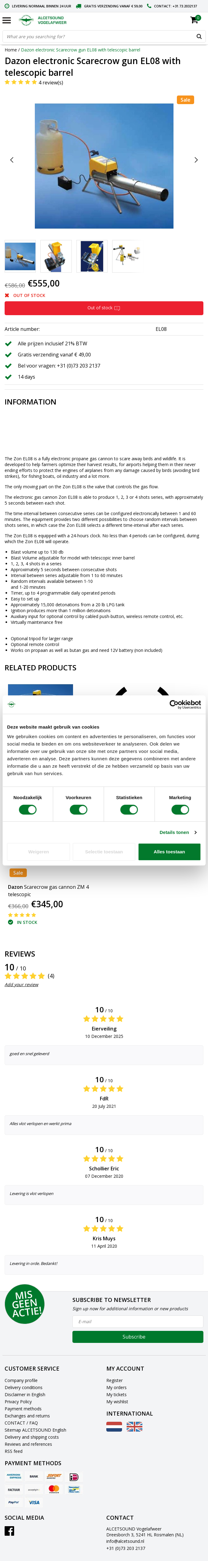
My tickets (116, 1394)
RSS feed (13, 1451)
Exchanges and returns (27, 1416)
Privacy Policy (18, 1401)
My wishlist (117, 1401)
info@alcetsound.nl (125, 1541)
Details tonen (174, 832)
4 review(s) (51, 82)
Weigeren (38, 851)
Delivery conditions (24, 1387)
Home (11, 50)
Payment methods (23, 1409)
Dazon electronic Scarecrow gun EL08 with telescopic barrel (80, 50)
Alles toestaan (169, 851)
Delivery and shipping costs (32, 1437)
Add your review (21, 984)
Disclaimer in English (25, 1394)
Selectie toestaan (104, 851)
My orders (116, 1387)
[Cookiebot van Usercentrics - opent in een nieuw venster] (174, 704)
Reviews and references (28, 1444)
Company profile (21, 1380)
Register (114, 1380)
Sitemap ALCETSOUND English (35, 1430)
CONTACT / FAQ (21, 1423)
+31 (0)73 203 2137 (125, 1548)
